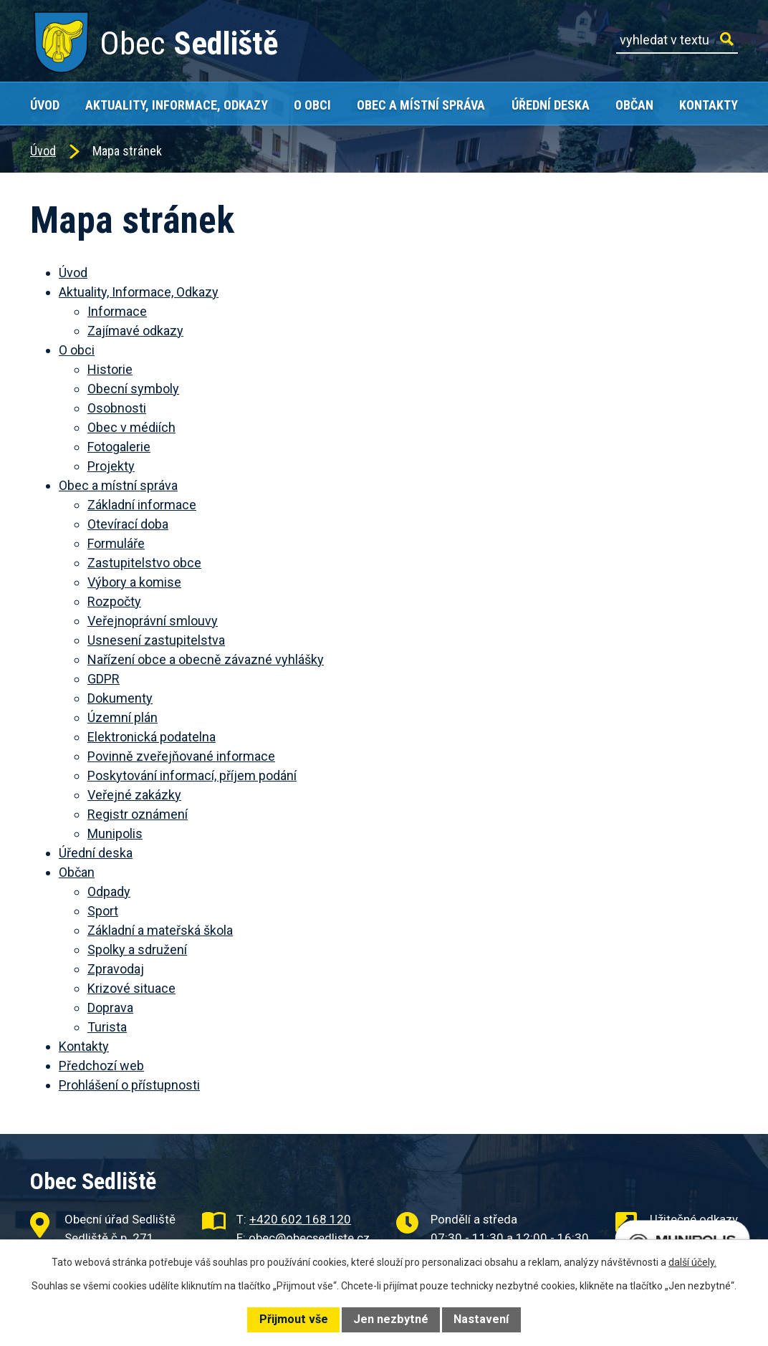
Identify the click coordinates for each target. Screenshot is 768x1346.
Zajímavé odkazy (135, 330)
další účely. (692, 1262)
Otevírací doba (127, 524)
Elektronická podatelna (151, 736)
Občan (634, 104)
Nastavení (481, 1319)
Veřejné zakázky (134, 794)
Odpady (108, 891)
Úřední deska (551, 104)
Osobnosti (116, 407)
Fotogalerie (118, 446)
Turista (107, 1026)
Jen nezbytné (390, 1319)
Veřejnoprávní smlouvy (152, 620)
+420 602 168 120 (300, 1219)
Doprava (110, 1007)
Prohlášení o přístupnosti (129, 1084)
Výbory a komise (134, 582)
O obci (312, 104)
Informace (117, 311)
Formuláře (116, 543)
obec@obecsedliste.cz (309, 1238)
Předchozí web (101, 1065)
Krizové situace (131, 988)
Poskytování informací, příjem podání (192, 775)
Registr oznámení (137, 814)
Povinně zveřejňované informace (181, 756)
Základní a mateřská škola (160, 930)
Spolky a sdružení (137, 949)
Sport (102, 910)
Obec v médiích (131, 427)
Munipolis (115, 833)
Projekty (111, 465)
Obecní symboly (133, 388)
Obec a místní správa (421, 104)
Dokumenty (120, 698)
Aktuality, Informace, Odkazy (176, 104)
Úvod (44, 104)
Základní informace (141, 504)
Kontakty (708, 104)
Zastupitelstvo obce (144, 562)
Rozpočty (114, 601)
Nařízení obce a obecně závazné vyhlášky (205, 659)
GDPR (103, 678)
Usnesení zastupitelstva (156, 640)
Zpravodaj (115, 968)
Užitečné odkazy (694, 1219)
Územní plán (122, 717)
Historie (110, 369)
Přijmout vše (293, 1319)
